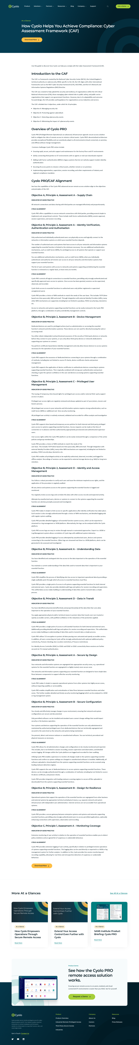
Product (58, 1014)
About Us (92, 1018)
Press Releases (117, 1022)
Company (92, 1014)
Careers (91, 1022)
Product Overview (62, 1018)
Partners (92, 1026)
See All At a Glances (118, 893)
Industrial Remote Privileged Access (68, 1022)
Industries (59, 1030)
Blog (113, 1018)
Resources (115, 1014)
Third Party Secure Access (65, 1026)
